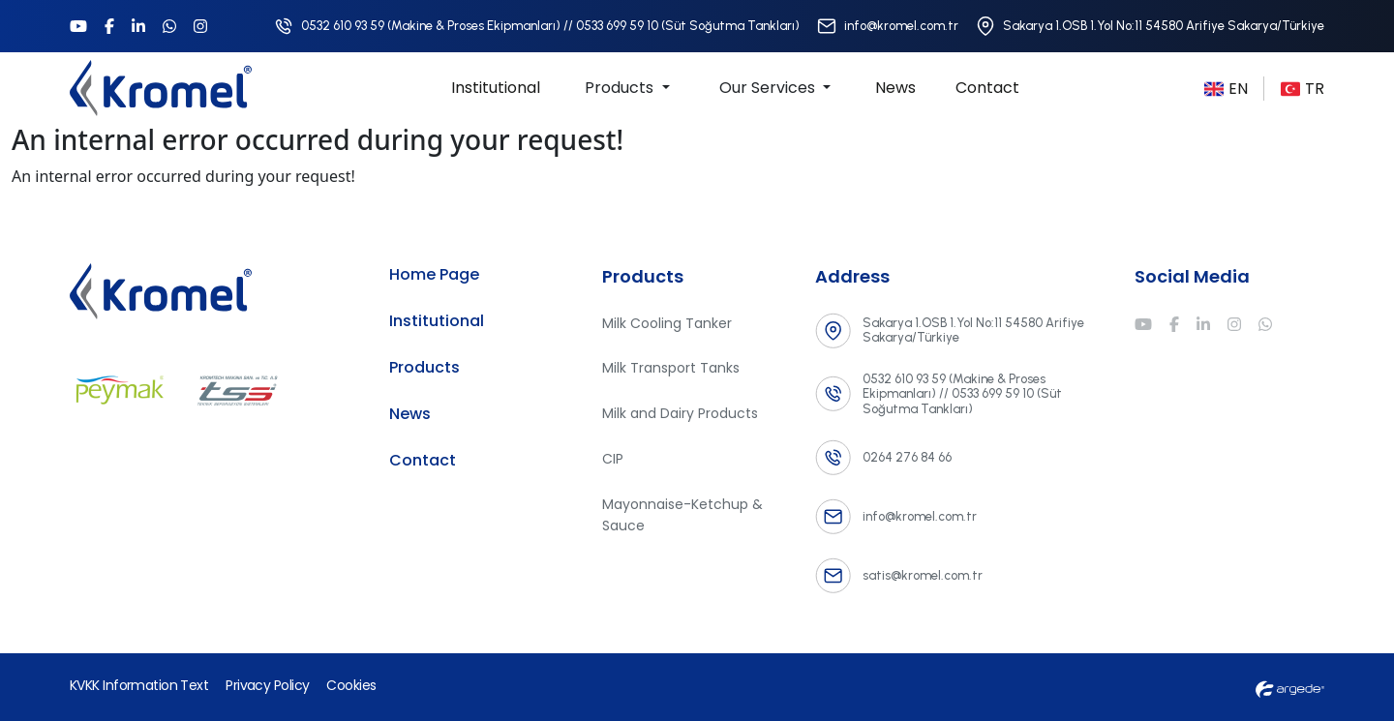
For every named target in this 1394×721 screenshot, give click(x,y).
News (895, 87)
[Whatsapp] (169, 26)
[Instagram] (200, 26)
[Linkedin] (138, 26)
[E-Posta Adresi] (887, 26)
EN (1225, 88)
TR (1302, 88)
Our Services (769, 87)
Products (621, 87)
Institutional (495, 87)
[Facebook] (109, 26)
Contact (987, 87)
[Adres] (1150, 26)
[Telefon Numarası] (537, 26)
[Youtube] (78, 26)
